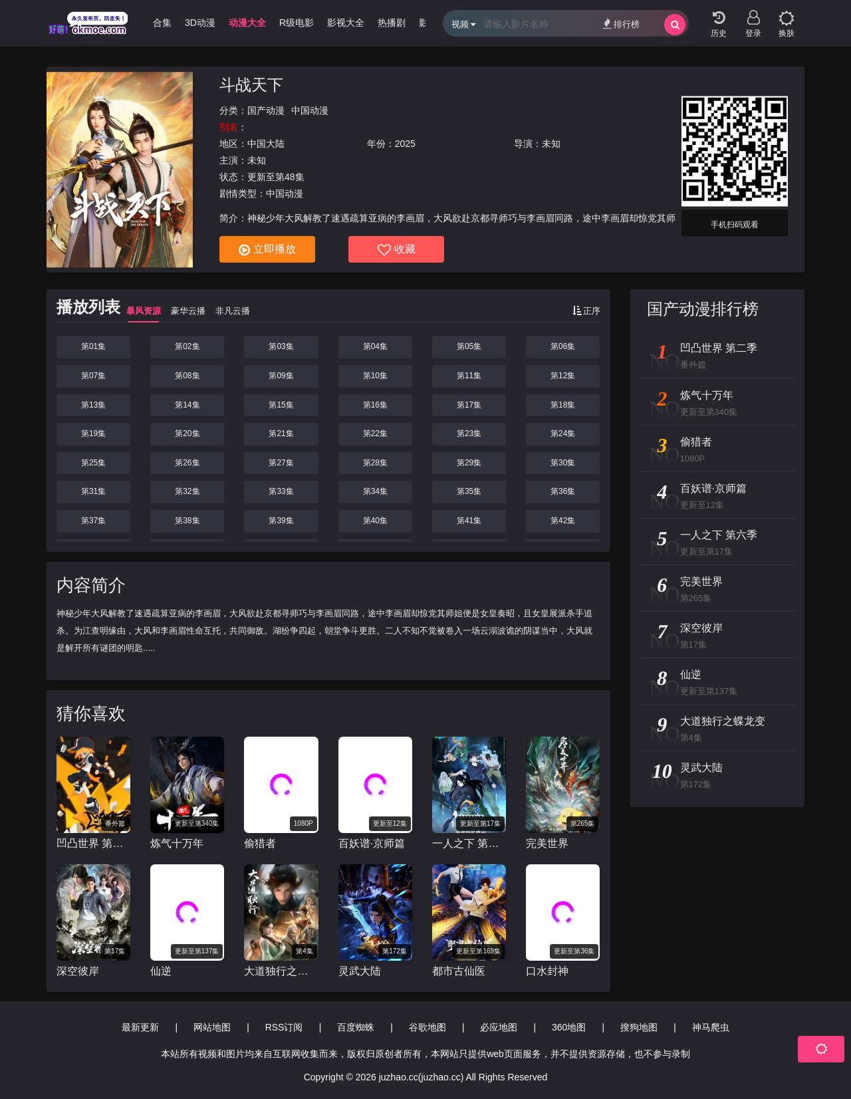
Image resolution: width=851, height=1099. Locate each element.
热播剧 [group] (404, 22)
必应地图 (498, 1027)
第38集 (187, 520)
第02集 (187, 346)
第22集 (375, 433)
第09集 (281, 375)
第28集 (375, 462)
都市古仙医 (458, 971)
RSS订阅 (284, 1027)
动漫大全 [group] (260, 22)
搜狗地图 (639, 1027)
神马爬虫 (710, 1027)
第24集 (562, 433)
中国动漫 (309, 110)
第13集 (93, 405)
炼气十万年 (176, 843)
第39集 (281, 520)
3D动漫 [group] (212, 22)
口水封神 (547, 971)
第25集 (93, 462)
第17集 (469, 405)
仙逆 (161, 971)
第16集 (375, 405)
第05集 (469, 346)
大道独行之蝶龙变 (281, 971)
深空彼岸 (78, 971)
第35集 (469, 491)
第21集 (281, 433)
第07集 (93, 375)
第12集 (562, 375)
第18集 (562, 405)
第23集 (469, 433)
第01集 (93, 346)
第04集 (375, 346)
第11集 (469, 375)
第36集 (562, 491)
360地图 (569, 1027)
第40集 (375, 520)
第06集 (562, 346)
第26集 (187, 462)
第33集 (281, 491)
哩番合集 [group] (165, 22)
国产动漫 (266, 110)
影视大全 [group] (358, 22)
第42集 (562, 520)
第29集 (469, 462)
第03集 (281, 346)
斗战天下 (251, 85)
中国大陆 (266, 143)
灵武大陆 (359, 971)
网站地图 (212, 1027)
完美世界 (547, 843)
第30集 (562, 462)
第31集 (93, 491)
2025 (405, 143)
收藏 (397, 250)
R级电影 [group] (309, 22)
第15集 (281, 405)
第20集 (187, 433)
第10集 (375, 375)
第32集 (187, 491)
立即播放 (267, 250)
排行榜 (621, 23)
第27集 (281, 462)
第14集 (187, 405)
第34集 (375, 491)
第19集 (93, 433)
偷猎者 (260, 843)
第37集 (93, 520)
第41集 (469, 520)
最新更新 (140, 1027)
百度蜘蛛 (355, 1027)
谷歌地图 (427, 1027)
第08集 (187, 375)
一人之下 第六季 (469, 843)
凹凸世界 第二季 (93, 843)
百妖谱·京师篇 (371, 843)
